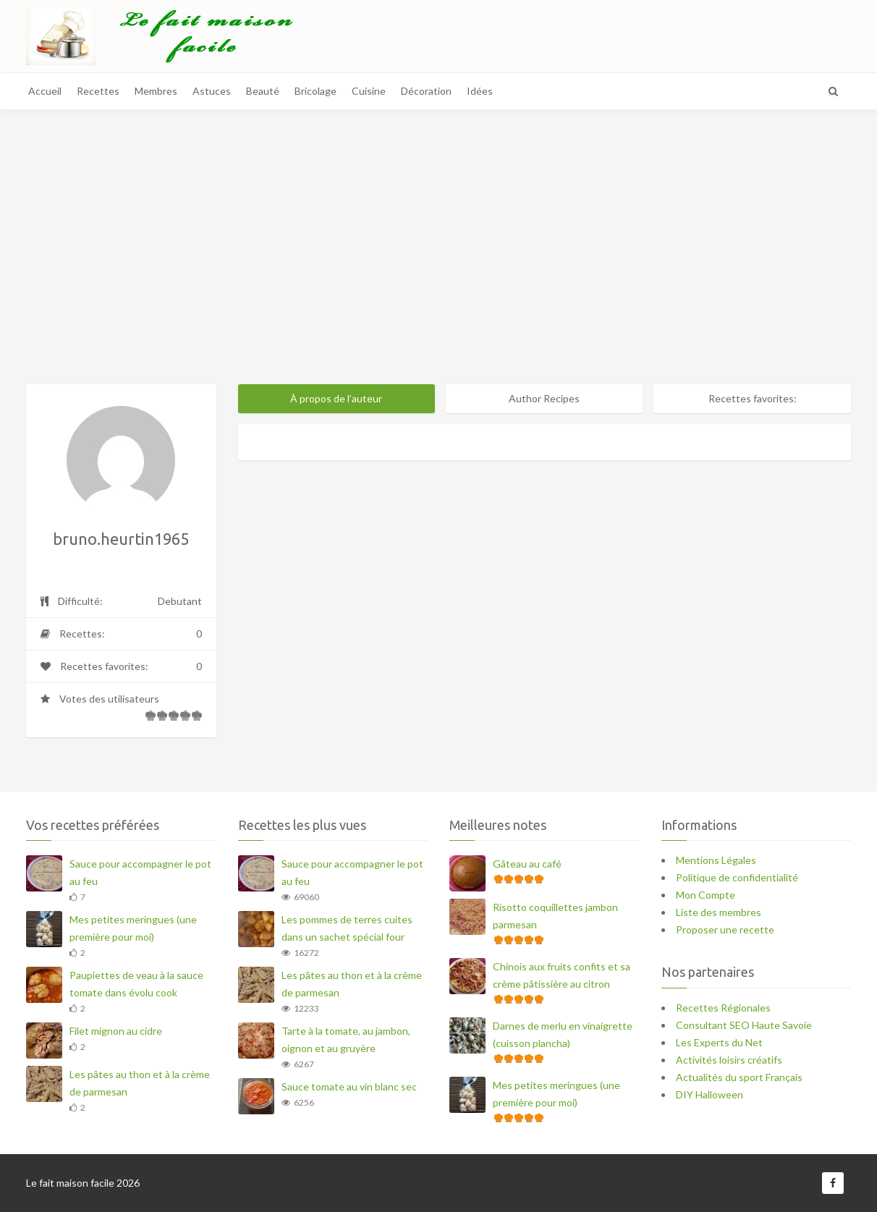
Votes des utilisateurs (121, 711)
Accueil (45, 91)
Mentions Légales (716, 860)
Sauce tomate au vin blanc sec (349, 1086)
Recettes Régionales (723, 1007)
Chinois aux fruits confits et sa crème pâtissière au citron (561, 975)
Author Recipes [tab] (544, 398)
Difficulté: (121, 601)
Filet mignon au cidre (115, 1031)
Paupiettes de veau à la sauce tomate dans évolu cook (136, 984)
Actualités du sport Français (739, 1077)
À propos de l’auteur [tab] (336, 398)
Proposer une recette (725, 929)
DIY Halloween (709, 1094)
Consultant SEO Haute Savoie (744, 1025)
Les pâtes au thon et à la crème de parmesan (139, 1083)
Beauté (262, 91)
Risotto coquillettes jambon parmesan (555, 916)
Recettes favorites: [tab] (752, 398)
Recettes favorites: (121, 666)
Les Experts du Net (719, 1042)
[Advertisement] (438, 265)
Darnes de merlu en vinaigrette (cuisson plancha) (562, 1034)
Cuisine (369, 91)
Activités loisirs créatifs (729, 1060)
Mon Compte (705, 895)
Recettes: (121, 634)
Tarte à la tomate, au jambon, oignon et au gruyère (345, 1039)
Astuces (211, 91)
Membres (156, 91)
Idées (480, 91)
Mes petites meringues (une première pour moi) (133, 928)
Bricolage (315, 91)
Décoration (426, 91)
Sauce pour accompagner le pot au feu (140, 872)
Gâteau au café (527, 863)
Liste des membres (718, 912)
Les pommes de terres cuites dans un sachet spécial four (346, 928)
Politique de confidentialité (737, 877)
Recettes (98, 91)
